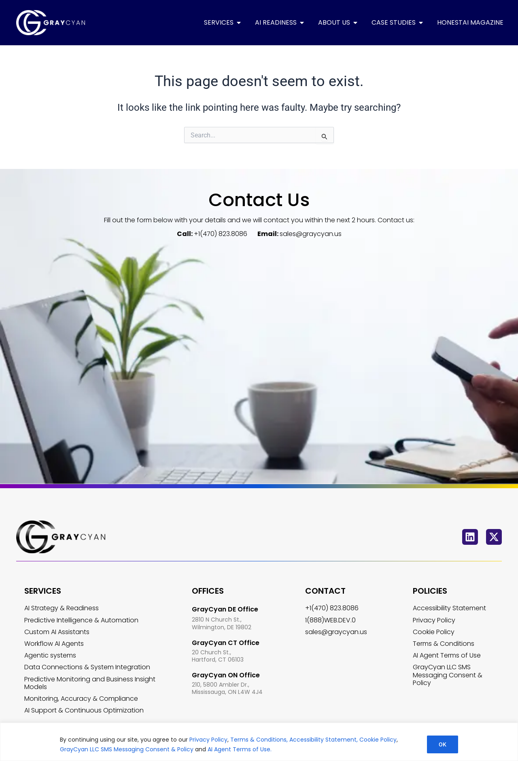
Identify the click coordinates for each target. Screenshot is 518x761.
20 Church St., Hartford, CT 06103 (218, 656)
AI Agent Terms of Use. (240, 749)
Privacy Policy (208, 740)
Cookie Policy (378, 740)
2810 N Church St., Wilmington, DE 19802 (221, 623)
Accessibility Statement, (323, 740)
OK (442, 744)
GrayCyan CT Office (225, 642)
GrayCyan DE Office (225, 609)
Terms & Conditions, (258, 740)
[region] (259, 742)
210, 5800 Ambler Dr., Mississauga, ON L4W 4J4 (227, 688)
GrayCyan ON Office (226, 675)
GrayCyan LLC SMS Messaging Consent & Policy (127, 749)
